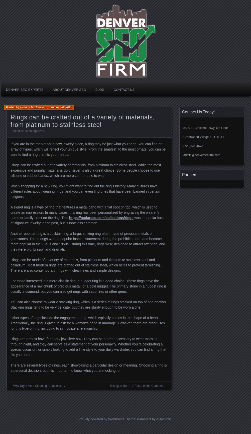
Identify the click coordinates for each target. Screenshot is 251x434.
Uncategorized (34, 131)
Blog (99, 90)
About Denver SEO (69, 90)
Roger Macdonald (32, 107)
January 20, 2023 (60, 107)
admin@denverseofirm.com (201, 155)
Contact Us (124, 90)
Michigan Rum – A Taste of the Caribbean (137, 386)
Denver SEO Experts (24, 90)
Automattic (164, 419)
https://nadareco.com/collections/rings (101, 218)
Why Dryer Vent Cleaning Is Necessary (39, 386)
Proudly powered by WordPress (101, 419)
